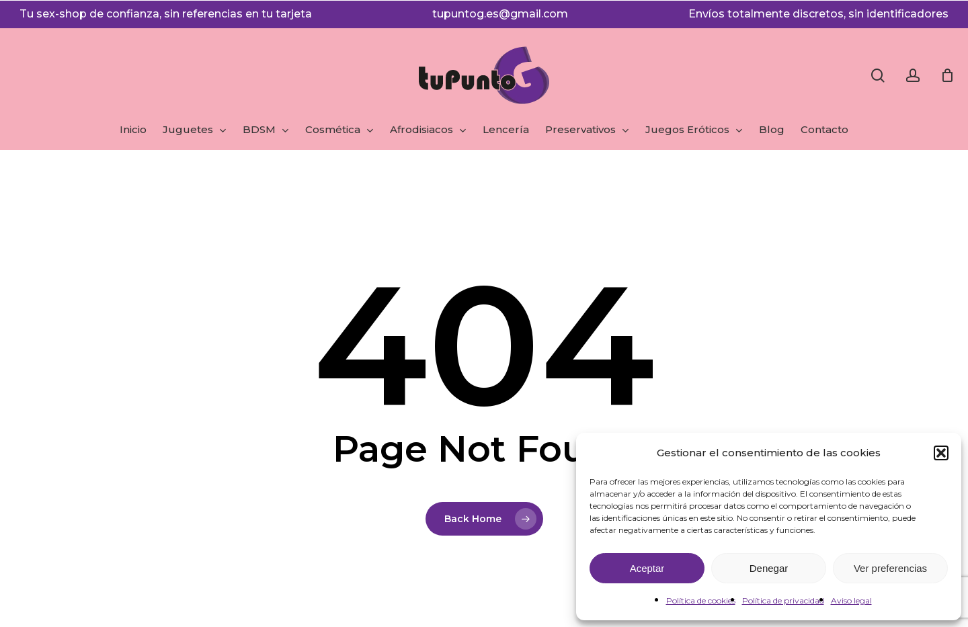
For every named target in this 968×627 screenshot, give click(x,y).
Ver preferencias (890, 568)
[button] (941, 453)
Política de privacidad (783, 600)
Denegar (769, 568)
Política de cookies (700, 600)
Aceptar (647, 568)
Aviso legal (851, 600)
